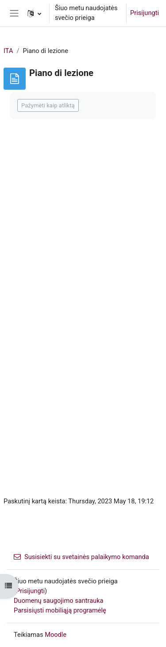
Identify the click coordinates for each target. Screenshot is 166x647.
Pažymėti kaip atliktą (48, 105)
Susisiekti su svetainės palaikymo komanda (81, 557)
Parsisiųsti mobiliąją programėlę (60, 610)
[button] (34, 13)
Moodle (55, 635)
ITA (8, 51)
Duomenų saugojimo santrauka (59, 601)
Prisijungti (144, 13)
